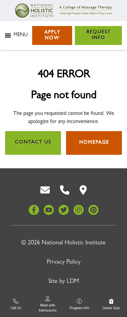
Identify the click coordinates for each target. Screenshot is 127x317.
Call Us (15, 304)
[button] (20, 35)
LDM (73, 282)
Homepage (94, 142)
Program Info (79, 304)
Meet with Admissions (48, 304)
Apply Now (52, 35)
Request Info (98, 35)
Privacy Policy (64, 263)
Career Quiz (111, 304)
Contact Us (33, 142)
